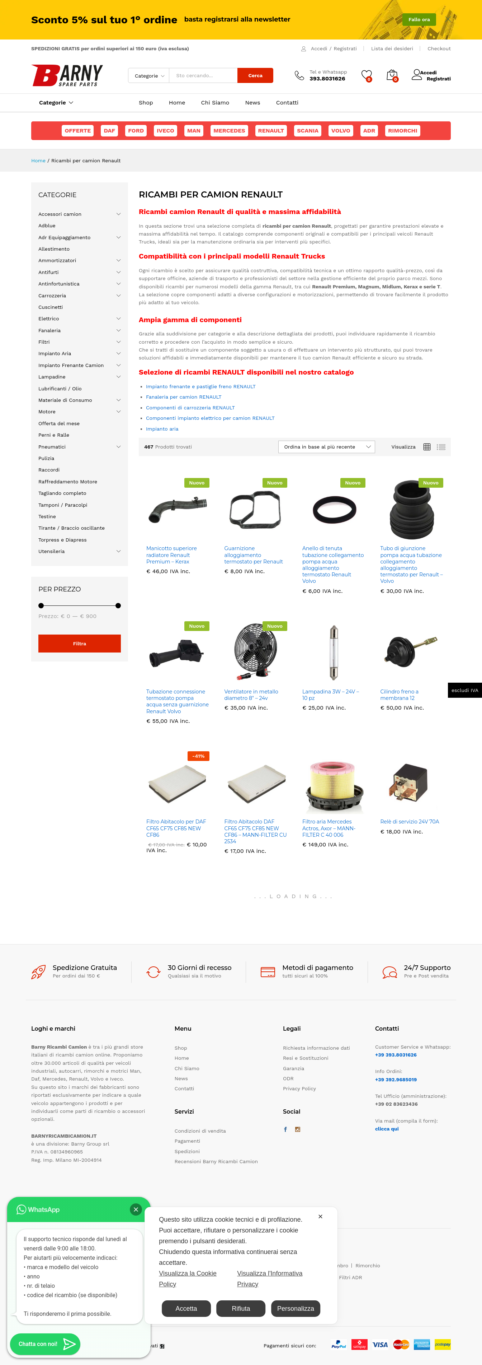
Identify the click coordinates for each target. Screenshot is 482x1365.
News (252, 103)
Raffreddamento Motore (67, 481)
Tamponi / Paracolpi (62, 505)
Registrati (345, 48)
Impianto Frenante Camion (71, 365)
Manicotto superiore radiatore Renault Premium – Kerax (171, 555)
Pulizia (46, 458)
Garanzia (293, 1068)
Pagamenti (187, 1141)
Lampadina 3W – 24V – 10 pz (330, 694)
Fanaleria (49, 330)
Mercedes (229, 130)
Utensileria (51, 551)
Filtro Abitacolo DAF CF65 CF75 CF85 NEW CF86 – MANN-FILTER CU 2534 (256, 831)
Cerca (255, 75)
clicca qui (387, 1129)
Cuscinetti (50, 307)
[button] (136, 1209)
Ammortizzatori (57, 260)
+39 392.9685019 (396, 1079)
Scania (307, 130)
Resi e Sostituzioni (306, 1058)
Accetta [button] (186, 1308)
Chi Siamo (215, 103)
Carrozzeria (52, 295)
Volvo (340, 130)
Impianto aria (162, 429)
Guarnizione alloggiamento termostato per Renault (254, 555)
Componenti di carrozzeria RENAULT (190, 407)
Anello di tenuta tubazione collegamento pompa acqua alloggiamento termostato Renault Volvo (333, 564)
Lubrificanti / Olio (60, 388)
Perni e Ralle (53, 435)
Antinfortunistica (59, 284)
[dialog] (241, 1265)
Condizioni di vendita (200, 1131)
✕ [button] (320, 1216)
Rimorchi (402, 130)
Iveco (165, 130)
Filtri (44, 342)
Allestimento (54, 249)
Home (177, 103)
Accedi (319, 48)
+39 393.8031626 (396, 1055)
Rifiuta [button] (241, 1308)
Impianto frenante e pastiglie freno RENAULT (201, 386)
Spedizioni (187, 1151)
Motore (47, 411)
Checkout (439, 48)
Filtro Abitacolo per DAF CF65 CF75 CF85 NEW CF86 (176, 828)
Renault (271, 130)
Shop (146, 103)
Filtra (79, 643)
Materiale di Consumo (65, 400)
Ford (136, 130)
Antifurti (48, 272)
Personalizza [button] (295, 1308)
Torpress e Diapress (62, 540)
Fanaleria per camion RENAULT (184, 397)
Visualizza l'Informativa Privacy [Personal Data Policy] (269, 1279)
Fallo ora (419, 19)
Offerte (78, 130)
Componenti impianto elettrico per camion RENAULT (210, 418)
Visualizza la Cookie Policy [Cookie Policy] (188, 1279)
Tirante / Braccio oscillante (71, 528)
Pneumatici (52, 447)
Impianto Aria (54, 353)
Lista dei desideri (392, 48)
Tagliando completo (62, 493)
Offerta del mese (59, 423)
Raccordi (49, 470)
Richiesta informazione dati (316, 1048)
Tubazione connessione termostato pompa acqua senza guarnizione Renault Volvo (177, 701)
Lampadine (52, 377)
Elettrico (48, 318)
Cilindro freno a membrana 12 (400, 694)
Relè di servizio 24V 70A (410, 821)
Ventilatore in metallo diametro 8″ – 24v (251, 694)
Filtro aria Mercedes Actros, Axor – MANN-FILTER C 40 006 (328, 828)
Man (193, 130)
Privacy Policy (299, 1088)
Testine (47, 516)
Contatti (287, 103)
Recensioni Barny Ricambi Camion (216, 1161)
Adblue (47, 225)
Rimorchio (367, 1265)
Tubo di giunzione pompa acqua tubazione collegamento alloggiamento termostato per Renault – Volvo (412, 564)
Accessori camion (59, 214)
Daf (109, 130)
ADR (369, 130)
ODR (288, 1078)
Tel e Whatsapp (328, 72)
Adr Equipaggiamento (64, 237)
